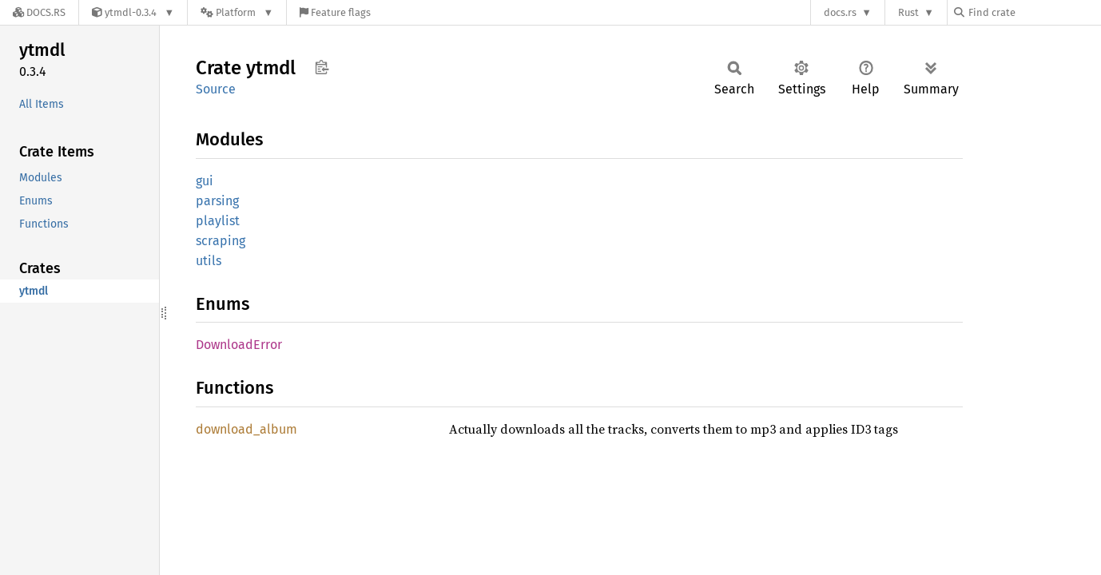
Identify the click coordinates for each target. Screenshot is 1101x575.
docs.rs (840, 12)
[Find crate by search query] (1034, 12)
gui (204, 180)
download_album (246, 429)
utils (208, 260)
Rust (908, 12)
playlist (218, 220)
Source (216, 89)
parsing (217, 200)
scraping (220, 240)
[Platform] (237, 12)
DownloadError (239, 344)
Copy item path (321, 67)
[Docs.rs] (39, 12)
